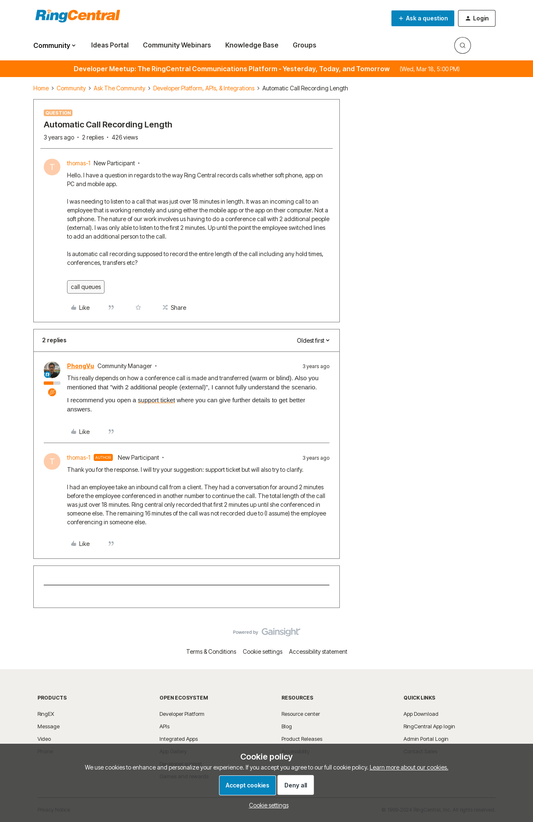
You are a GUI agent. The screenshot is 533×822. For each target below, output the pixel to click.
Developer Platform (181, 713)
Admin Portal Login (425, 738)
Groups (304, 45)
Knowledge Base (252, 45)
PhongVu (80, 365)
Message (48, 726)
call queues (86, 286)
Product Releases (301, 738)
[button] (423, 18)
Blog (286, 726)
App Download (420, 713)
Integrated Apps (178, 738)
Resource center (300, 713)
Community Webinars (177, 45)
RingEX (45, 713)
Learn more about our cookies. (409, 767)
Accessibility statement (318, 651)
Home (41, 88)
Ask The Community (119, 88)
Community (71, 88)
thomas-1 (78, 163)
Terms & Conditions (211, 651)
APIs (164, 726)
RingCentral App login (429, 726)
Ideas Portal (110, 45)
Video (44, 738)
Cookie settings (262, 651)
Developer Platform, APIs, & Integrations (203, 88)
